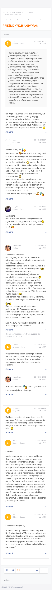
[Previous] (10, 20)
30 (18, 20)
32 (41, 19)
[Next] (6, 20)
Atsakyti (9, 132)
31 (29, 20)
